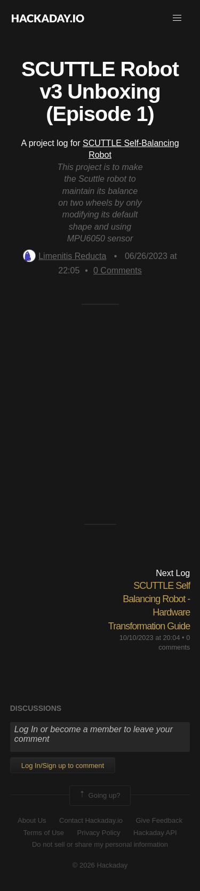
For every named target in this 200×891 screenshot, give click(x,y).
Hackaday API (155, 833)
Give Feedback (158, 820)
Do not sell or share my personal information (100, 844)
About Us (32, 820)
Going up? (99, 795)
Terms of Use (43, 833)
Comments (117, 270)
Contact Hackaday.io (91, 820)
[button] (177, 18)
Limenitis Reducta (64, 256)
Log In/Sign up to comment (62, 766)
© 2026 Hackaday (100, 865)
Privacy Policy (99, 833)
